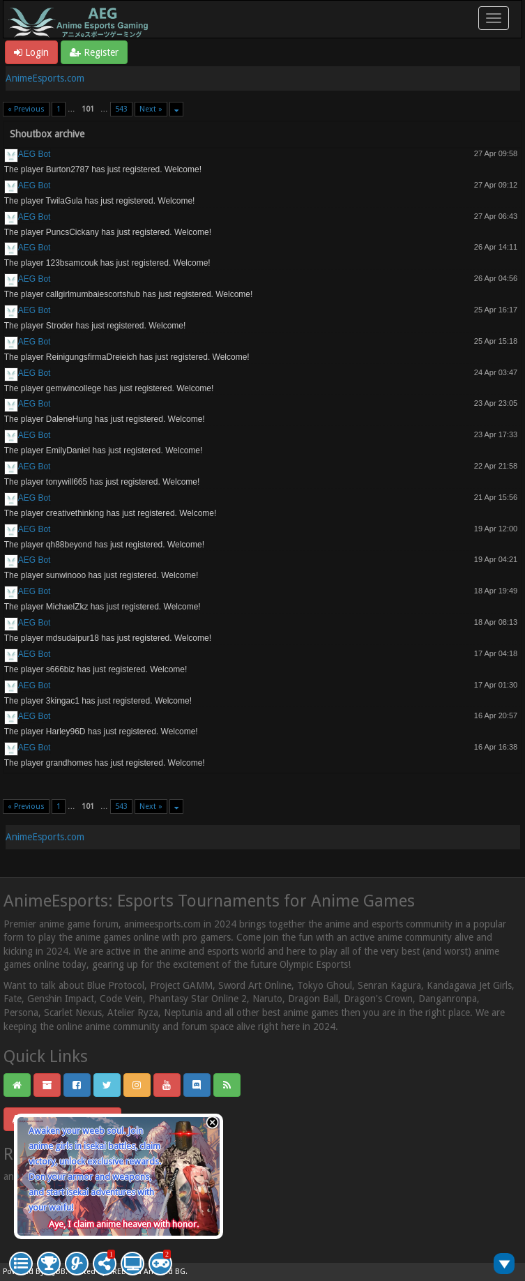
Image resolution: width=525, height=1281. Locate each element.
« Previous (26, 109)
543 (121, 109)
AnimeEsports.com (45, 78)
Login (31, 52)
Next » (150, 109)
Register (94, 52)
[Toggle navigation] (493, 18)
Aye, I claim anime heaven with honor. (124, 1224)
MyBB (56, 1271)
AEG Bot (34, 154)
